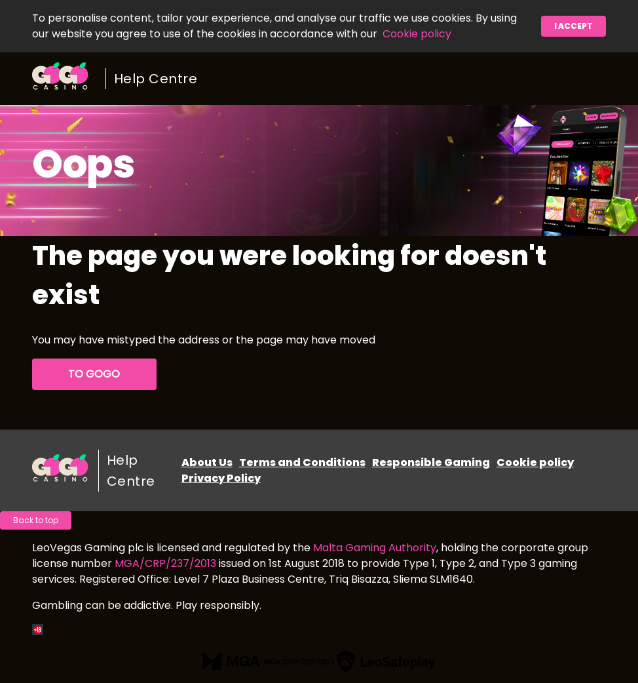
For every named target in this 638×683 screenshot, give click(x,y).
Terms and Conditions (302, 462)
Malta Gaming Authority (374, 547)
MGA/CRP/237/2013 (165, 563)
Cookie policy (417, 33)
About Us (207, 462)
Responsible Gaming (431, 462)
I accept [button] (573, 25)
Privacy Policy (221, 478)
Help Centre (156, 78)
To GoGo (94, 373)
